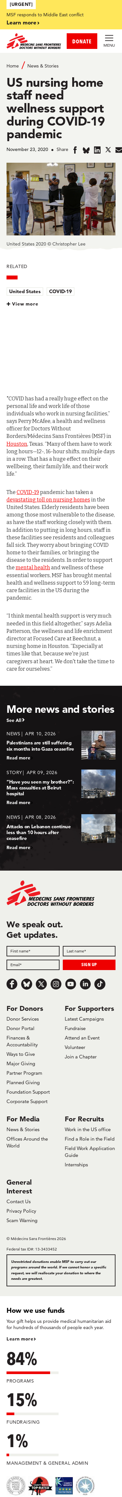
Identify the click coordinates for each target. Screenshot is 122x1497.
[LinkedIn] (85, 984)
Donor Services (23, 1019)
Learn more (21, 22)
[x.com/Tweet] (41, 984)
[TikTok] (99, 984)
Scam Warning (22, 1220)
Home (13, 66)
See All (14, 720)
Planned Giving (23, 1082)
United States (25, 291)
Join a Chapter (81, 1057)
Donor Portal (20, 1028)
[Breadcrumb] (61, 65)
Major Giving (21, 1063)
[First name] (33, 951)
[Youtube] (70, 984)
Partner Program (24, 1073)
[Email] (33, 965)
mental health (33, 567)
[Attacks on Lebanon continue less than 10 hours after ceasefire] (61, 832)
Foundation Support (28, 1092)
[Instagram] (55, 984)
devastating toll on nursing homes (48, 500)
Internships (76, 1164)
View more (25, 304)
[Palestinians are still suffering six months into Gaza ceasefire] (61, 745)
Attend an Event (82, 1038)
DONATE (82, 41)
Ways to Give (21, 1054)
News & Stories (43, 66)
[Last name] (89, 951)
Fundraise (75, 1028)
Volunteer (75, 1047)
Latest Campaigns (84, 1019)
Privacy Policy (21, 1211)
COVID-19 (60, 291)
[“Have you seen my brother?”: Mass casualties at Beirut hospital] (61, 787)
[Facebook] (12, 984)
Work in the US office (88, 1129)
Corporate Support (27, 1101)
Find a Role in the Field (90, 1139)
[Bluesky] (26, 984)
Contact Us (19, 1201)
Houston (17, 444)
